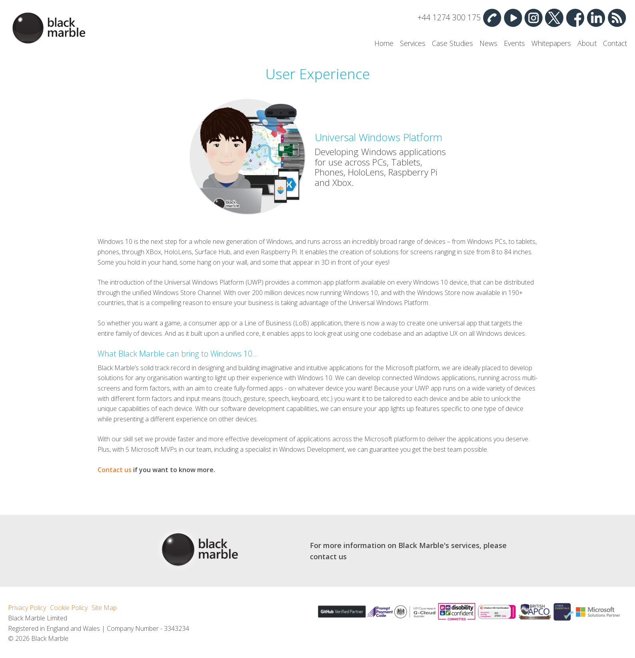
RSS (616, 17)
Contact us (115, 469)
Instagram (533, 17)
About (587, 43)
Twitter (554, 17)
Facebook (575, 17)
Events (514, 43)
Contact (615, 43)
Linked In (595, 17)
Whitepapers (551, 43)
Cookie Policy (69, 607)
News (488, 43)
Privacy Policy (27, 607)
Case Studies (452, 43)
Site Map (104, 607)
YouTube (512, 17)
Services (412, 43)
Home (383, 43)
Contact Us (491, 17)
